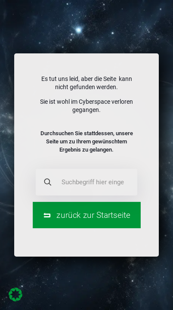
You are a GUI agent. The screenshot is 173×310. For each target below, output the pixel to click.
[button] (15, 294)
